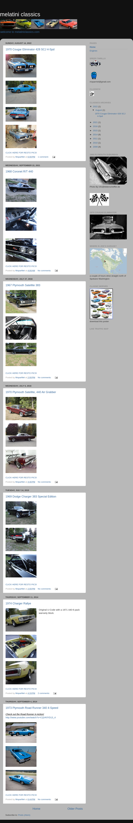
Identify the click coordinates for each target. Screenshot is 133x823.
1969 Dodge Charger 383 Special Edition (31, 496)
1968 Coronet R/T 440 (19, 171)
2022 (95, 106)
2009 (95, 147)
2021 (95, 122)
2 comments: (44, 693)
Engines (93, 51)
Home (36, 808)
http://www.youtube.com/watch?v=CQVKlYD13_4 (31, 717)
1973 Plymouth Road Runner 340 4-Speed (32, 707)
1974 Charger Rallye (18, 603)
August (99, 110)
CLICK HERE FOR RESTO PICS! (21, 153)
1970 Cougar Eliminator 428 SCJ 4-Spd (30, 49)
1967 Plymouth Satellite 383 (23, 285)
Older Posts (75, 808)
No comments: (45, 270)
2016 (95, 126)
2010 (95, 143)
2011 (95, 138)
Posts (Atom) (24, 815)
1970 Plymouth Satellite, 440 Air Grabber (31, 392)
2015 (95, 130)
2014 (95, 134)
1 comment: (43, 157)
